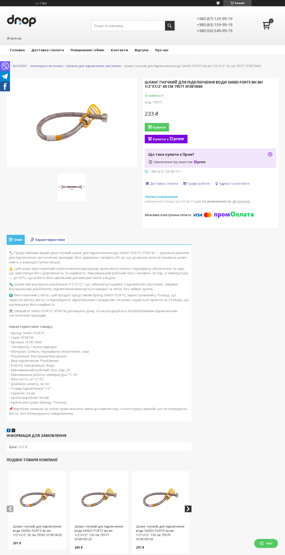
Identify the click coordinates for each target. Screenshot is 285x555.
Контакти (119, 50)
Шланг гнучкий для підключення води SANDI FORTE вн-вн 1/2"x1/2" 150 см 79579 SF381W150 (160, 532)
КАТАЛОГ (20, 66)
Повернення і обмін (87, 50)
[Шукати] (170, 26)
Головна (17, 50)
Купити (159, 127)
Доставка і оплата (47, 50)
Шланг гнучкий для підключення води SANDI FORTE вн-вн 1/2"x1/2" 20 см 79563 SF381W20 (37, 530)
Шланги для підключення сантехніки (93, 66)
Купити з (168, 139)
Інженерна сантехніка (47, 66)
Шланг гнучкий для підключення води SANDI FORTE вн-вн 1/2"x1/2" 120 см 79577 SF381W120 (99, 532)
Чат (266, 543)
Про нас (162, 50)
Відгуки (141, 50)
